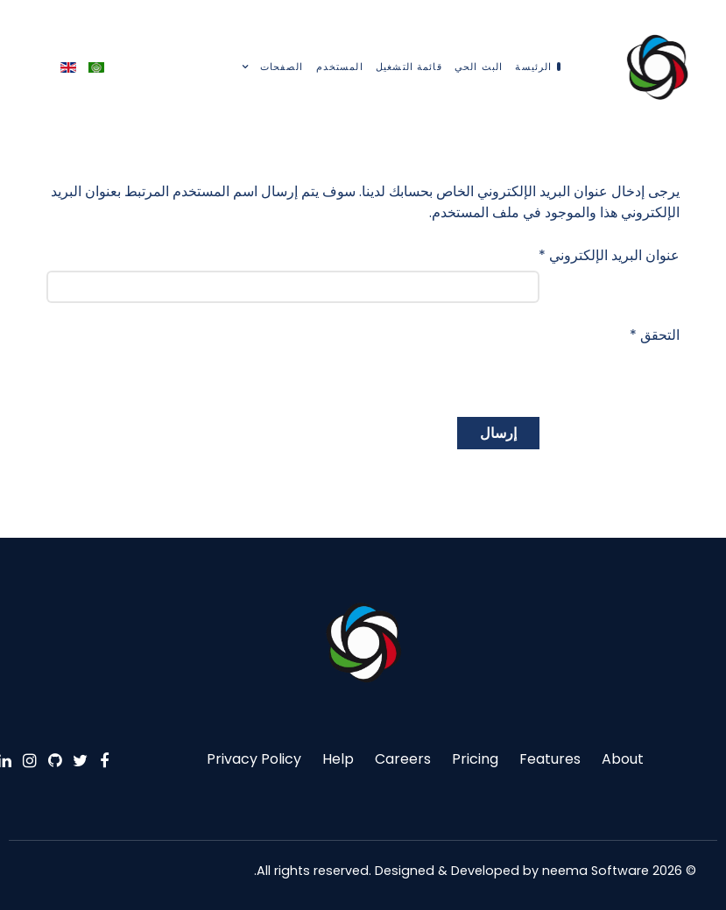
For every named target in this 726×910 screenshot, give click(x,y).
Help (338, 759)
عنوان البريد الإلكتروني (609, 255)
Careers (403, 759)
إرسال (498, 433)
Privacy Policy (254, 759)
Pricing (475, 759)
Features (550, 759)
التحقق (655, 335)
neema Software (595, 870)
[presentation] (406, 360)
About (623, 759)
